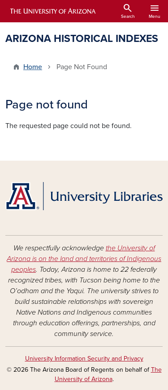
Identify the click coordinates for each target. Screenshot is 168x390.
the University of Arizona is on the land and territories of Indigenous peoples (84, 259)
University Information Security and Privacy (84, 358)
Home (32, 66)
